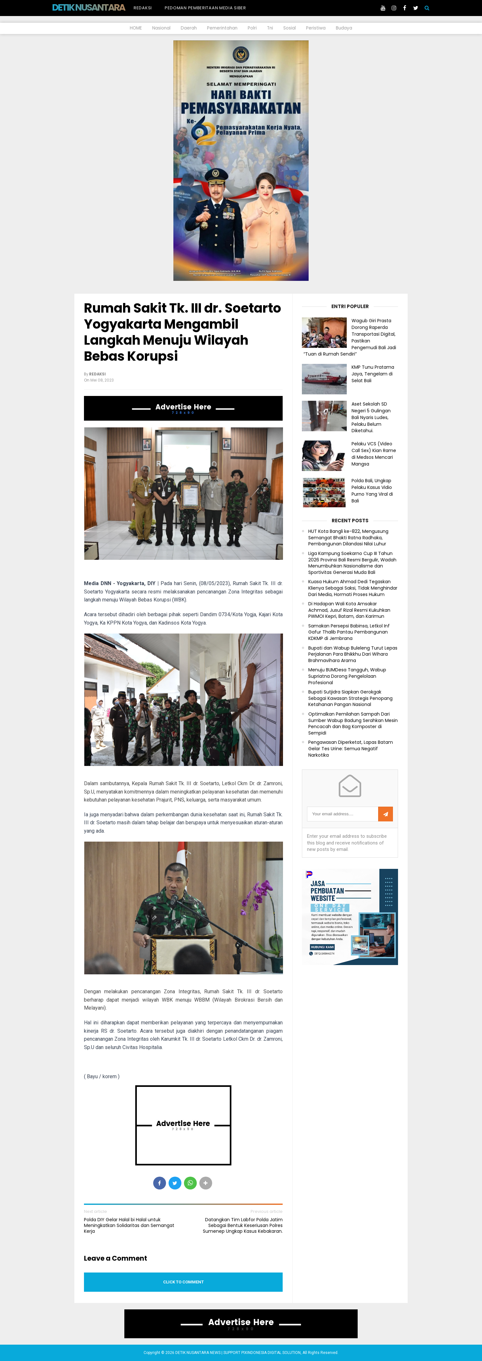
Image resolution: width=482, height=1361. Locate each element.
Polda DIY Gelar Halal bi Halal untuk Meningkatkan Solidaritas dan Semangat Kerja (129, 1225)
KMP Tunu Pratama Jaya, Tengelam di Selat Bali (373, 374)
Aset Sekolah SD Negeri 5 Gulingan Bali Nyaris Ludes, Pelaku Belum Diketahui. (371, 417)
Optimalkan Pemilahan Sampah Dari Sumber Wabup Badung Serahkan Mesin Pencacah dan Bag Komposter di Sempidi (353, 723)
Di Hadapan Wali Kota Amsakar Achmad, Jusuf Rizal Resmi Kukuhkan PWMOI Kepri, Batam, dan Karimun (349, 610)
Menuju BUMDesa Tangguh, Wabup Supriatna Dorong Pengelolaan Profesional (347, 676)
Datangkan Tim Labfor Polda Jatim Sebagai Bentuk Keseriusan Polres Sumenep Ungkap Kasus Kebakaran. (243, 1225)
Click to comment (183, 1282)
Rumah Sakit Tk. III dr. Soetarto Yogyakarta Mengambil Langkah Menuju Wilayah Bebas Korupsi (182, 332)
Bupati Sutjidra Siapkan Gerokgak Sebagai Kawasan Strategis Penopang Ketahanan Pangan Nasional (350, 698)
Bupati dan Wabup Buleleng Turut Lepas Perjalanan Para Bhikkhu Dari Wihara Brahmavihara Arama (352, 654)
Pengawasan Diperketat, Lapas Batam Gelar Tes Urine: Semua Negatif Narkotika (350, 748)
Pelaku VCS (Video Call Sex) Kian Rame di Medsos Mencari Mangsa (374, 454)
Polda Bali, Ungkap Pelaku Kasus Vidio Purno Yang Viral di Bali (372, 490)
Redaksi (143, 8)
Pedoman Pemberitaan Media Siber (205, 8)
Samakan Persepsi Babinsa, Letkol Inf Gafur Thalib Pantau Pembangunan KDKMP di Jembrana (349, 632)
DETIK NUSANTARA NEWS (100, 7)
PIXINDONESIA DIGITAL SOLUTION (271, 1352)
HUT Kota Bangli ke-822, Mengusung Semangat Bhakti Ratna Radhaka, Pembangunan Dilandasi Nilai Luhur (348, 537)
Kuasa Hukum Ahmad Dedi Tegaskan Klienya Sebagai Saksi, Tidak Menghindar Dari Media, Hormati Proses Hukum (352, 588)
